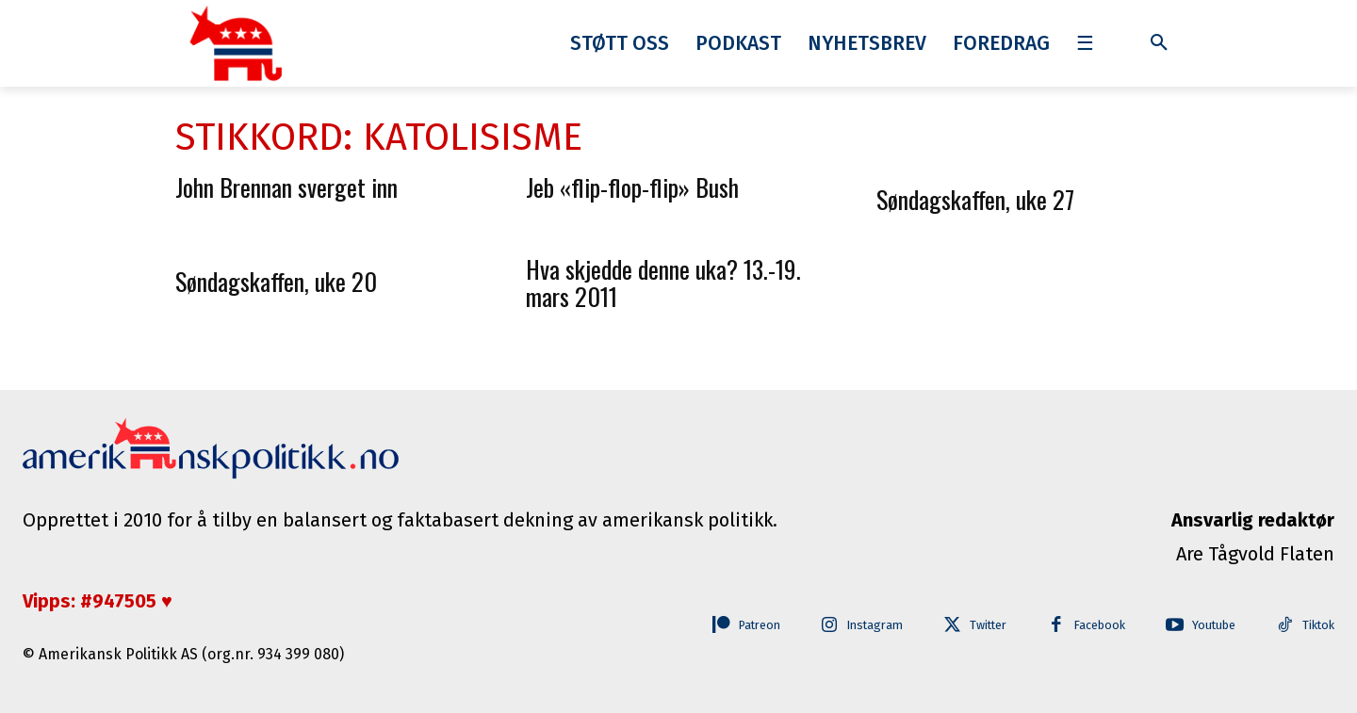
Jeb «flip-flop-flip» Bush (632, 187)
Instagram (862, 626)
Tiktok (1317, 626)
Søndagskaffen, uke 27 (975, 199)
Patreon (743, 626)
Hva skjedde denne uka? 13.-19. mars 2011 (663, 283)
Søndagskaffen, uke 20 (276, 281)
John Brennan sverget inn (286, 187)
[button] (1159, 43)
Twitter (979, 626)
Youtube (1210, 626)
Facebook (1094, 626)
